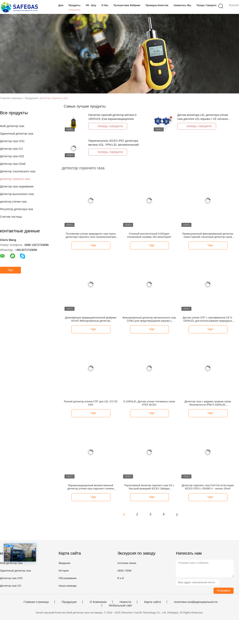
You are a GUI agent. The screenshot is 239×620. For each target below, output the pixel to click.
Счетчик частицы (11, 216)
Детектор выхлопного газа (17, 194)
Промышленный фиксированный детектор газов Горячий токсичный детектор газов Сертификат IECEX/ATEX (207, 235)
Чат (10, 270)
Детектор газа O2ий (12, 163)
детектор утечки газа (13, 201)
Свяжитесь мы (182, 5)
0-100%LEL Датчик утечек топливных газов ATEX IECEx (149, 403)
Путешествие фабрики (127, 5)
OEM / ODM (124, 570)
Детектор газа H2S (12, 156)
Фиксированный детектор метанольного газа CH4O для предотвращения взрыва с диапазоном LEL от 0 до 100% (149, 319)
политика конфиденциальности (195, 602)
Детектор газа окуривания (16, 186)
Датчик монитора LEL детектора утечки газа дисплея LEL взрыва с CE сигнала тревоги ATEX (202, 118)
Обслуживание (67, 578)
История (64, 570)
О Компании (98, 602)
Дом (60, 5)
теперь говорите (206, 5)
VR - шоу (91, 5)
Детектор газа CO (11, 148)
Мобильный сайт (120, 605)
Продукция (69, 602)
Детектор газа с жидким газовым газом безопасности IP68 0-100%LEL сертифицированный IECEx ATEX (207, 403)
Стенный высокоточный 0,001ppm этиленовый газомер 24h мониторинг (149, 235)
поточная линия (126, 563)
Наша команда (67, 585)
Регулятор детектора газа (16, 209)
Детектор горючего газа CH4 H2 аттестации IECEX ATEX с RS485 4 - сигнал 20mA (208, 487)
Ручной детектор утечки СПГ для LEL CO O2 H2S (91, 403)
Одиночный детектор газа (16, 133)
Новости (125, 602)
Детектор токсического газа (17, 171)
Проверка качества (157, 5)
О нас (104, 5)
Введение (64, 563)
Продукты (74, 5)
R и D (120, 578)
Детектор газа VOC (12, 141)
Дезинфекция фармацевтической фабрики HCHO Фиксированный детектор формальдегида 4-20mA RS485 (90, 319)
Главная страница (36, 602)
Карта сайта (152, 602)
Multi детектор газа (12, 126)
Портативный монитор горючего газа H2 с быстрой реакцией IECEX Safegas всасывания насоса (149, 487)
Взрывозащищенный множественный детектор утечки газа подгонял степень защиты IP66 (90, 487)
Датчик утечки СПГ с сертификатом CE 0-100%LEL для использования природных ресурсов (208, 319)
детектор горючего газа (54, 98)
